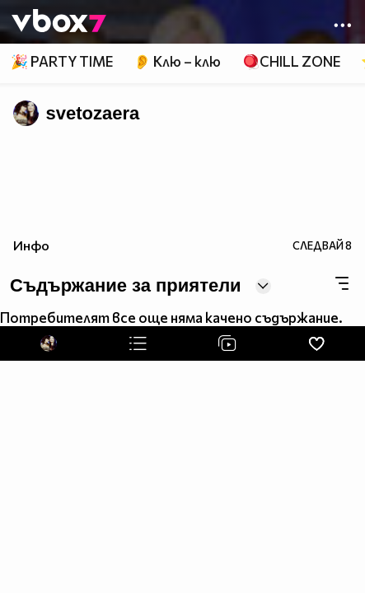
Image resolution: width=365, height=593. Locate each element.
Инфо (31, 245)
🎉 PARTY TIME (62, 61)
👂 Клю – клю (177, 61)
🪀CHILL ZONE (291, 61)
